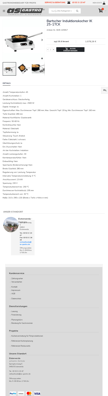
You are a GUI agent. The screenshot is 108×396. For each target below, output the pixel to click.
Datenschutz (16, 298)
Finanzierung (16, 315)
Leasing (14, 311)
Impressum (15, 290)
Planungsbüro (17, 320)
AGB (13, 293)
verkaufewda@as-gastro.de (25, 243)
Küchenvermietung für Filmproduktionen (27, 336)
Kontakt (14, 287)
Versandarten (16, 282)
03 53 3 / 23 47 (78, 2)
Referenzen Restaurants (20, 346)
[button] (42, 58)
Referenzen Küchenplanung (22, 341)
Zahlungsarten (17, 278)
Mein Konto (97, 2)
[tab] (9, 83)
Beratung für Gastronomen (22, 323)
